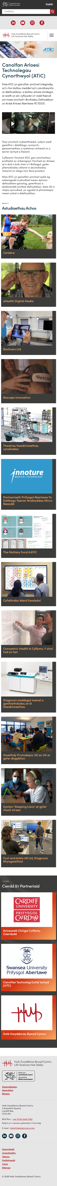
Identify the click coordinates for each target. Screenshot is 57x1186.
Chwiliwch (52, 11)
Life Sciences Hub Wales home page (19, 35)
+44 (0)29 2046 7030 (22, 1119)
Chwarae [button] (12, 123)
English (49, 4)
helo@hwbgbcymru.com (22, 1128)
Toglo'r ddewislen (51, 35)
